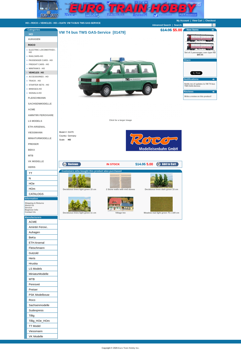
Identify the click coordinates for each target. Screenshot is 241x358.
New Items (192, 29)
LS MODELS (35, 121)
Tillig (31, 315)
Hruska (33, 263)
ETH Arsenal (36, 242)
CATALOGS (36, 193)
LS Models (35, 268)
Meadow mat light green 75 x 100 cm (161, 213)
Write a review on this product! (197, 96)
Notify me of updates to (199, 85)
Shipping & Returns (34, 203)
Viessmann (36, 331)
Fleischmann (37, 247)
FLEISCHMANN (37, 98)
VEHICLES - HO (48, 23)
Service (28, 207)
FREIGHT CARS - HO (39, 64)
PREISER (33, 144)
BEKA (31, 149)
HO (27, 23)
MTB (30, 155)
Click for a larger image (120, 120)
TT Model (34, 326)
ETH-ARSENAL (36, 126)
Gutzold (33, 253)
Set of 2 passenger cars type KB (200, 52)
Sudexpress (36, 310)
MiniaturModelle (38, 273)
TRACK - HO (35, 81)
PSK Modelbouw (39, 294)
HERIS (31, 167)
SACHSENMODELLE (40, 103)
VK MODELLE (36, 161)
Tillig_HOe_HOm (39, 320)
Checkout (210, 20)
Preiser (33, 289)
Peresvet (34, 284)
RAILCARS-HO (36, 56)
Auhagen (34, 232)
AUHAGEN (34, 39)
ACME (31, 109)
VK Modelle (36, 336)
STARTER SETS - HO (39, 85)
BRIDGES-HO (35, 89)
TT (30, 173)
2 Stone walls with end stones (120, 189)
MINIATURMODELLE (39, 138)
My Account (183, 20)
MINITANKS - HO (37, 68)
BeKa (32, 237)
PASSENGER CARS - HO (41, 60)
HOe (32, 183)
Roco (32, 299)
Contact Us (30, 212)
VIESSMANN (35, 132)
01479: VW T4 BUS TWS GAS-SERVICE (80, 23)
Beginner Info (31, 210)
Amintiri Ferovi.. (38, 227)
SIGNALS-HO (35, 93)
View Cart (197, 20)
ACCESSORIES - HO (38, 77)
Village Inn (120, 213)
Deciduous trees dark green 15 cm (161, 189)
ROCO (34, 23)
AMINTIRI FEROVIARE (40, 115)
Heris (32, 258)
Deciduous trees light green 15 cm (79, 189)
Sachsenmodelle (39, 305)
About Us (29, 205)
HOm (32, 188)
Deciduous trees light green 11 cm (79, 213)
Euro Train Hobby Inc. (128, 348)
